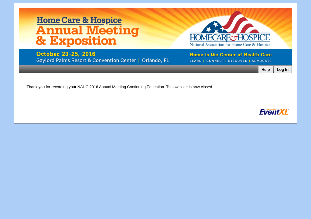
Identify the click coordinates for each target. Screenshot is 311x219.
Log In (283, 69)
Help (265, 69)
